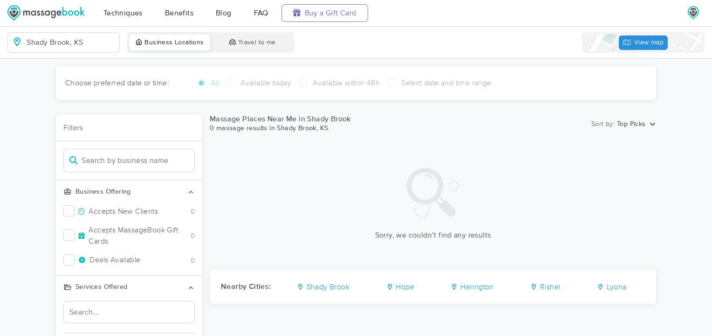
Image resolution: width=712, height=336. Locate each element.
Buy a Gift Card (324, 13)
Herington (472, 287)
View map (643, 42)
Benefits (179, 13)
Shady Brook (323, 287)
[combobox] (71, 42)
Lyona (612, 287)
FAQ (261, 13)
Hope (400, 287)
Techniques (123, 13)
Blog (224, 13)
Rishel (545, 287)
